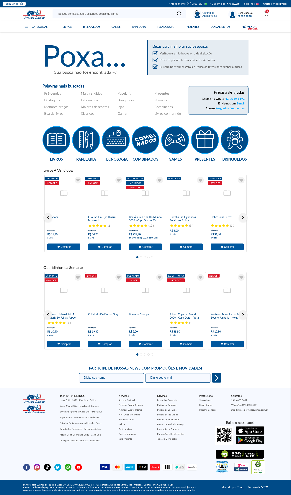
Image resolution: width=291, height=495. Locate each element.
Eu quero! (216, 378)
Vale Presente (125, 438)
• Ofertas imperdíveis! (274, 4)
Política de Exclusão (167, 409)
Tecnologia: (258, 487)
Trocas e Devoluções (167, 438)
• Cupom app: (225, 4)
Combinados (164, 107)
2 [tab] (141, 257)
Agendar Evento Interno (130, 409)
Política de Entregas (166, 405)
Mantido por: (232, 487)
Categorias (40, 26)
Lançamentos (220, 26)
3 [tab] (145, 257)
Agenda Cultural (127, 400)
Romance (161, 100)
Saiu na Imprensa (127, 434)
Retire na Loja (125, 429)
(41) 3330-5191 (235, 98)
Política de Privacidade (168, 419)
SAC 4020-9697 (239, 400)
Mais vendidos (91, 93)
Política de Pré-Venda (167, 414)
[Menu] (240, 14)
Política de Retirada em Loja (170, 424)
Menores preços (56, 107)
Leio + (122, 424)
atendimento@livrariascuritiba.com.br (249, 409)
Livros (67, 26)
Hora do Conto (126, 419)
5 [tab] (152, 257)
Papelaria (139, 26)
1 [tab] (137, 257)
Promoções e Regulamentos (170, 434)
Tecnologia (165, 26)
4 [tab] (148, 257)
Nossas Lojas (205, 400)
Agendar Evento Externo (131, 405)
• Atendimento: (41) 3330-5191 (188, 4)
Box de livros (53, 113)
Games (116, 26)
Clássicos (87, 113)
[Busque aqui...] (113, 13)
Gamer (123, 113)
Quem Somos (205, 405)
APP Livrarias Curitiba (129, 414)
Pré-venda (248, 26)
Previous (47, 217)
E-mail (240, 103)
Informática (89, 100)
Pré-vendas (52, 93)
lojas (121, 107)
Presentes (192, 26)
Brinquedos (91, 26)
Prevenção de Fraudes (168, 429)
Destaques (52, 100)
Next (243, 217)
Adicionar (63, 247)
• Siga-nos (251, 4)
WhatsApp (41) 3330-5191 (244, 405)
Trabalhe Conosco (208, 409)
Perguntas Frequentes (230, 108)
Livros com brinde (168, 113)
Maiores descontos (95, 107)
